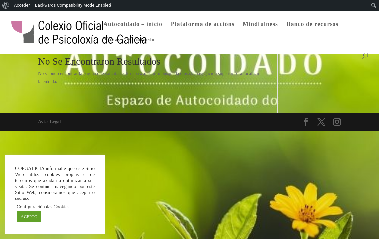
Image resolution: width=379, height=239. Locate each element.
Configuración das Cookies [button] (43, 206)
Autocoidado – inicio (132, 24)
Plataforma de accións (203, 24)
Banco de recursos (313, 24)
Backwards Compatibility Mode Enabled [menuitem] (73, 5)
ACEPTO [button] (29, 216)
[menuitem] (6, 5)
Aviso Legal (49, 122)
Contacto (142, 40)
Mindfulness (260, 24)
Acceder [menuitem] (22, 5)
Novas (112, 40)
